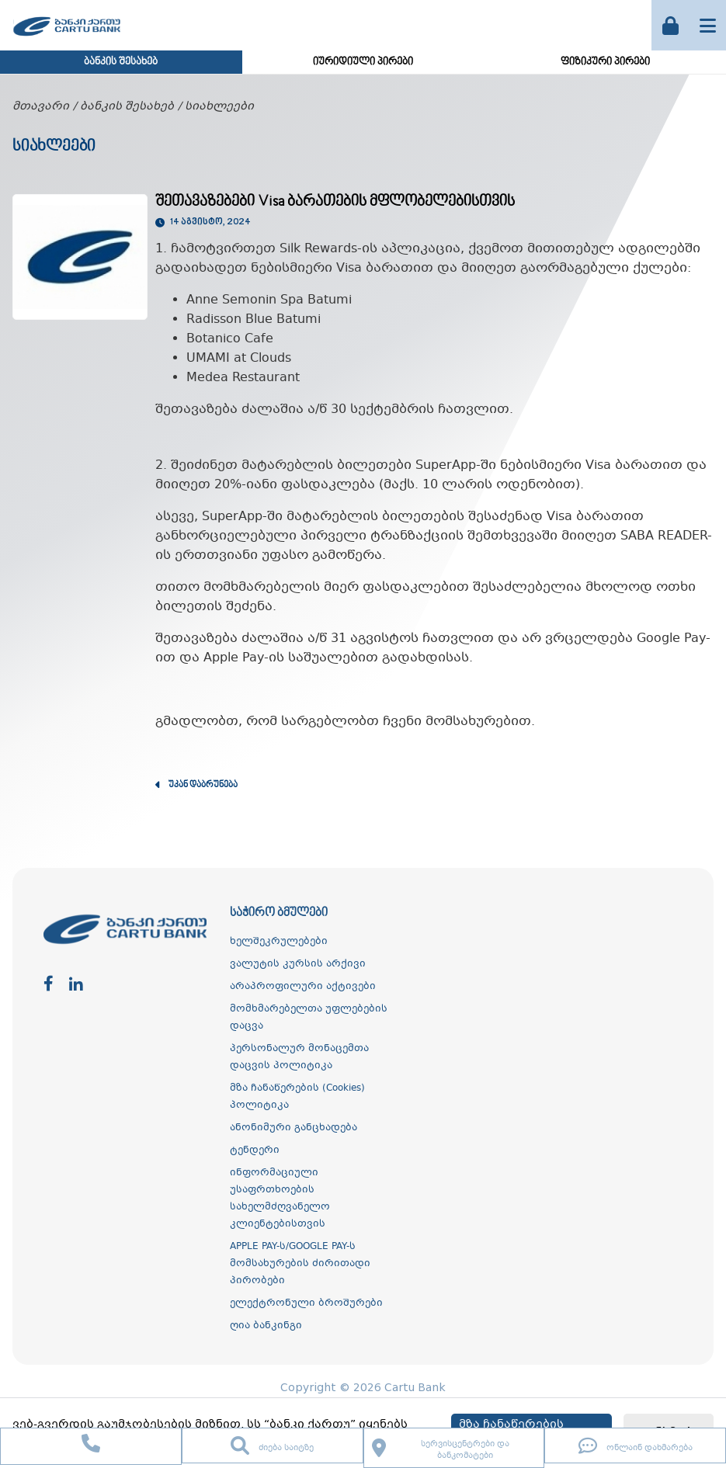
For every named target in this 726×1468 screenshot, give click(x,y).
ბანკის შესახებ (121, 62)
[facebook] (48, 985)
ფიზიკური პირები (605, 62)
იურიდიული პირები (363, 62)
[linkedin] (76, 985)
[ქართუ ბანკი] (66, 38)
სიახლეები (219, 106)
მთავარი (40, 106)
